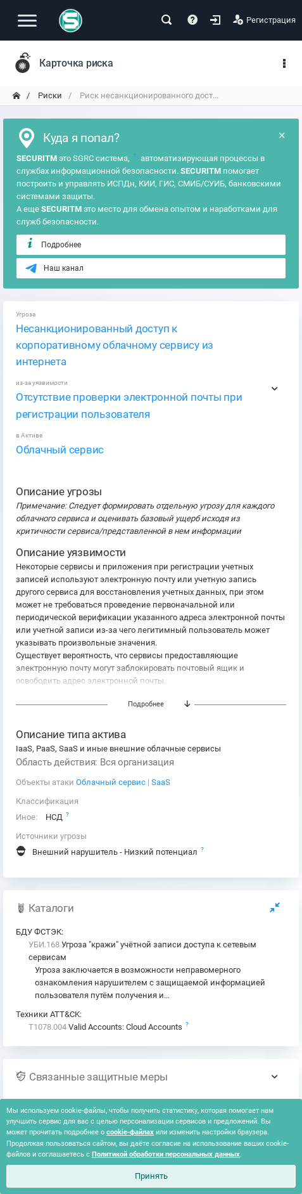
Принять (151, 1176)
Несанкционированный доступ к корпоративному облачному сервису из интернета (114, 345)
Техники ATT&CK (48, 1014)
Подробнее (53, 244)
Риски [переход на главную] (49, 95)
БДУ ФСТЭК (38, 932)
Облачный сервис (60, 449)
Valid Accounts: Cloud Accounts (106, 1027)
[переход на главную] (16, 95)
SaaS (160, 782)
